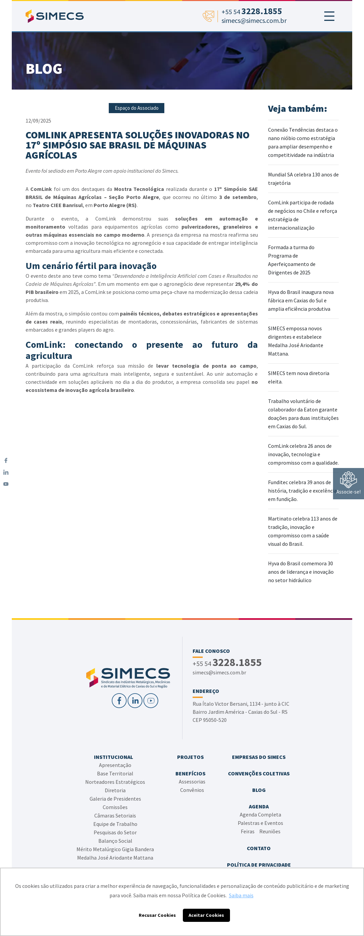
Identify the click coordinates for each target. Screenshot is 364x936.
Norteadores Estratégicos (115, 781)
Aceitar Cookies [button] (206, 915)
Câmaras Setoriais (115, 815)
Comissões (115, 807)
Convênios (192, 790)
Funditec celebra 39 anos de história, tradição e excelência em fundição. (302, 490)
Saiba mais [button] (241, 895)
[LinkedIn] (6, 472)
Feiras (248, 831)
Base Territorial (115, 773)
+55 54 (227, 663)
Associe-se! (348, 483)
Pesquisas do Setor (115, 832)
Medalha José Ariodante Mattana (115, 857)
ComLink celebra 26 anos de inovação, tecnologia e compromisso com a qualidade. (303, 454)
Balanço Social (115, 840)
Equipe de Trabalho (115, 824)
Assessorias (192, 781)
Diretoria (115, 790)
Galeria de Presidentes (115, 798)
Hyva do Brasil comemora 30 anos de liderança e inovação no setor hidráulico (301, 571)
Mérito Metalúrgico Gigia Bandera (115, 849)
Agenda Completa (260, 814)
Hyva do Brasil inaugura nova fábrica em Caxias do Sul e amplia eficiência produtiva (301, 300)
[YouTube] (6, 484)
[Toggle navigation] (329, 16)
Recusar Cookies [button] (157, 915)
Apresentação (115, 765)
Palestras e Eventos (260, 823)
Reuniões (269, 831)
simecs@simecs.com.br (219, 672)
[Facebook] (6, 460)
